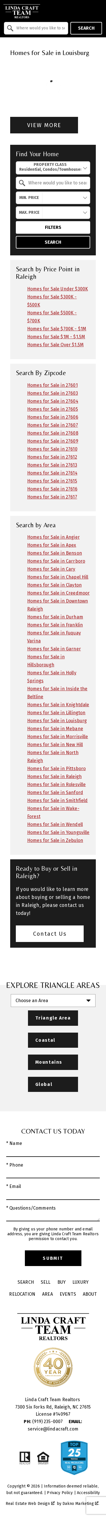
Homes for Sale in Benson (54, 553)
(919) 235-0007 (44, 1421)
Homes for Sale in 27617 (52, 497)
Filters (53, 227)
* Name (14, 1143)
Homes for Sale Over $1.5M (55, 344)
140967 (63, 1414)
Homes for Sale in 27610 (52, 449)
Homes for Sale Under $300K (57, 289)
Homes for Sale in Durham (55, 617)
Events (68, 1294)
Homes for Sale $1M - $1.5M (56, 336)
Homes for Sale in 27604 (52, 401)
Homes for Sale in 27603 (52, 393)
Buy (61, 1282)
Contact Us (50, 933)
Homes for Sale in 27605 (52, 409)
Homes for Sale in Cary (51, 569)
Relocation (22, 1294)
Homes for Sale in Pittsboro (56, 768)
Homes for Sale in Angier (53, 537)
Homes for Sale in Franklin (55, 625)
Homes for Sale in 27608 (52, 433)
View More (44, 125)
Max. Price (29, 212)
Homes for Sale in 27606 (52, 417)
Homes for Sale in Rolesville (56, 784)
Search (86, 28)
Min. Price (29, 197)
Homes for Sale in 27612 (52, 457)
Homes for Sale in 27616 (52, 489)
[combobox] (36, 28)
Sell (46, 1282)
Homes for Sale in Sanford (55, 792)
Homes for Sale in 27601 (52, 385)
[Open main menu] (97, 11)
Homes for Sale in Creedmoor (58, 593)
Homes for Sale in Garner (54, 649)
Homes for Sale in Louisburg (57, 720)
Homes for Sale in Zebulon (55, 840)
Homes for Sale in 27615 (52, 481)
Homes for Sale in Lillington (56, 712)
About (90, 1294)
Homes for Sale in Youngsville (58, 832)
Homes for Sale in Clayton (54, 585)
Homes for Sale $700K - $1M (56, 328)
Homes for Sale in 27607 (52, 425)
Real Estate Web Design (30, 1503)
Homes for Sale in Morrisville (57, 736)
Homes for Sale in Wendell (55, 824)
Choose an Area (32, 1000)
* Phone (14, 1165)
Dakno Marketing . (80, 1503)
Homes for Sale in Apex (51, 545)
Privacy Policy (60, 1492)
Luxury (80, 1282)
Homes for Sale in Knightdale (58, 704)
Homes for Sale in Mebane (55, 728)
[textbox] (39, 28)
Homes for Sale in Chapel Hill (57, 577)
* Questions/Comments (31, 1208)
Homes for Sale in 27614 (52, 473)
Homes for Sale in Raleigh (54, 776)
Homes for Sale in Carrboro (56, 561)
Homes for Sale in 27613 (52, 465)
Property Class (50, 167)
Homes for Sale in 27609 (52, 441)
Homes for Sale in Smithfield (57, 800)
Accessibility (88, 1492)
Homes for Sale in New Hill (55, 744)
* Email (13, 1186)
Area (47, 1294)
